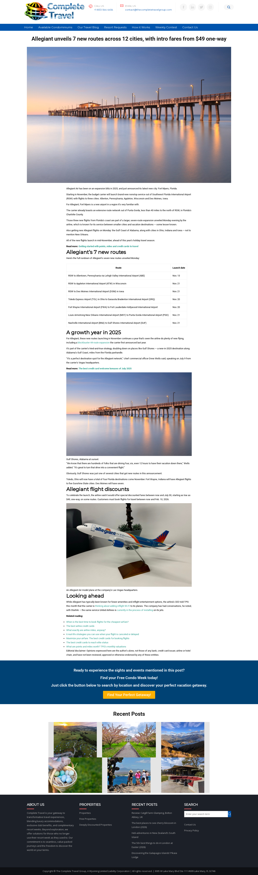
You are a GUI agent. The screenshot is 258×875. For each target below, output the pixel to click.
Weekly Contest (166, 27)
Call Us (99, 5)
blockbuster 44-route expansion (94, 342)
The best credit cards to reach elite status (87, 642)
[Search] (229, 7)
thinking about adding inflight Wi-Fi (112, 606)
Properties (85, 813)
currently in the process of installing (135, 610)
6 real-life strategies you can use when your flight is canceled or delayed (102, 634)
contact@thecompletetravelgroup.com (148, 9)
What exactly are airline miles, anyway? (86, 630)
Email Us (130, 5)
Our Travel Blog (88, 27)
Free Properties (87, 818)
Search (231, 814)
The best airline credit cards (80, 626)
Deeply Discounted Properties (95, 824)
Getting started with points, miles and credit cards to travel (108, 246)
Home (28, 27)
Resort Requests (115, 27)
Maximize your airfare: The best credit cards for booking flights (97, 638)
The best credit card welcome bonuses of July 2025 (105, 368)
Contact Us (190, 27)
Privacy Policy (191, 830)
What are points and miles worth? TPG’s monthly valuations (96, 646)
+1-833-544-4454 (103, 9)
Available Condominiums (55, 27)
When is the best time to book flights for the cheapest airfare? (97, 622)
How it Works (141, 27)
